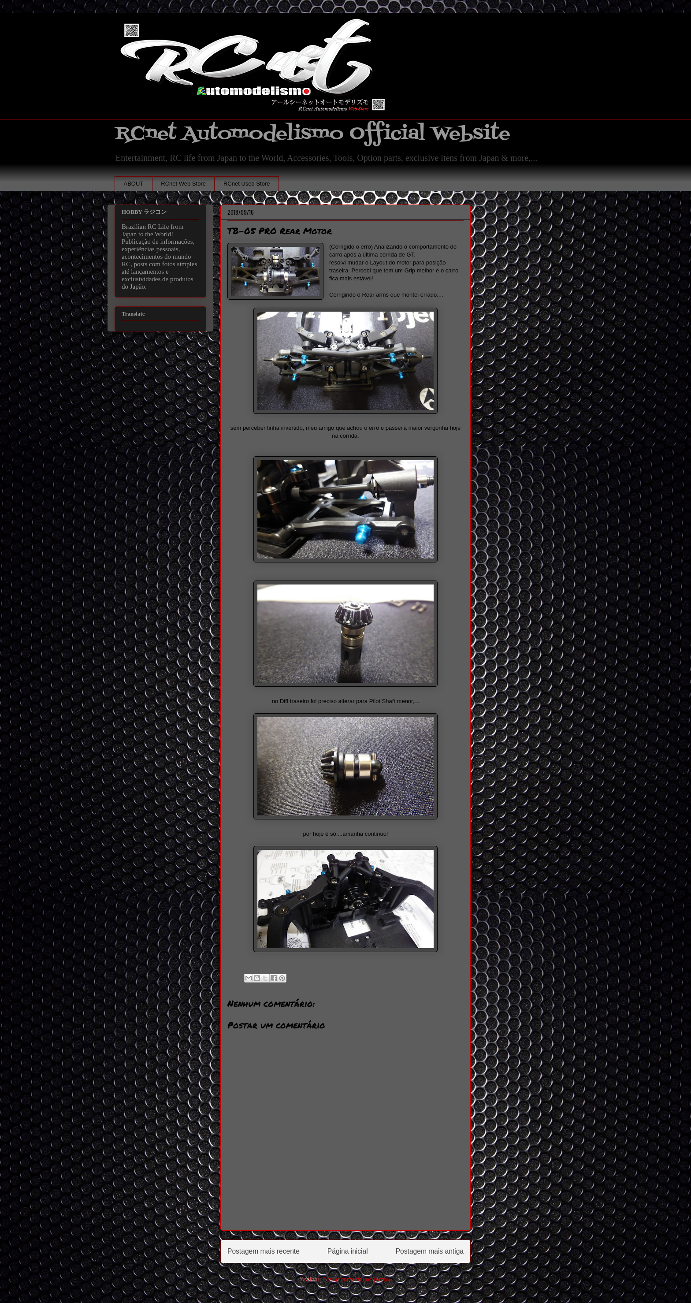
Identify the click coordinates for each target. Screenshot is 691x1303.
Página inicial (347, 1251)
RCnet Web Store (183, 183)
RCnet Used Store (246, 183)
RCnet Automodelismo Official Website (312, 133)
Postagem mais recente (263, 1251)
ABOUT (134, 183)
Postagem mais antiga (430, 1251)
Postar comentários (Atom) (357, 1279)
